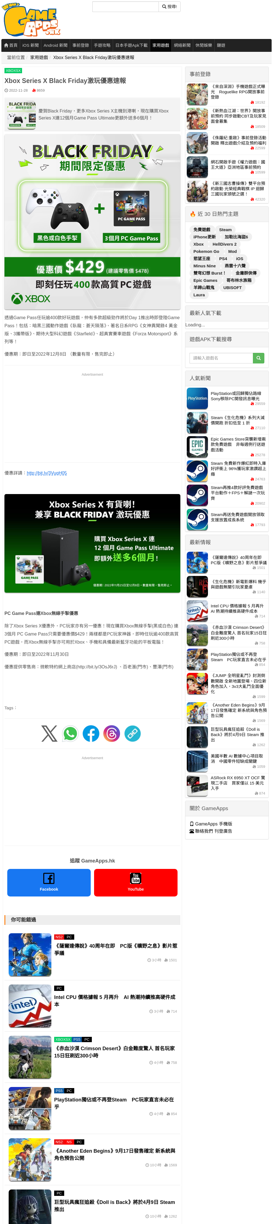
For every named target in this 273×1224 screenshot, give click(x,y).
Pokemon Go (207, 251)
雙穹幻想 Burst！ (210, 273)
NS (69, 1142)
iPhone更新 (205, 236)
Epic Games (206, 280)
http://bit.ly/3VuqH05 (47, 473)
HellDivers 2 (225, 244)
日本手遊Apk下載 (131, 45)
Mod (232, 251)
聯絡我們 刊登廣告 (211, 831)
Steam (225, 229)
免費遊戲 (202, 229)
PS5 (76, 1039)
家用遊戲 (160, 45)
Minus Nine (205, 265)
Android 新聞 (56, 45)
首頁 (11, 45)
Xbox (199, 244)
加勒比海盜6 (236, 236)
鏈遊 (221, 45)
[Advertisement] (92, 417)
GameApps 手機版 (211, 824)
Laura (199, 294)
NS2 (59, 937)
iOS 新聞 (30, 45)
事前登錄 (80, 45)
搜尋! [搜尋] (169, 6)
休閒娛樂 (203, 45)
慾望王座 (202, 258)
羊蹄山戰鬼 (204, 287)
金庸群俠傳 (246, 273)
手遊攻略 (102, 45)
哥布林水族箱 (239, 280)
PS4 (223, 258)
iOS (239, 258)
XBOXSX (13, 71)
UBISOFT (232, 287)
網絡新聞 (182, 45)
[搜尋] (125, 6)
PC (69, 937)
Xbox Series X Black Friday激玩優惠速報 (93, 57)
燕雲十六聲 (235, 265)
